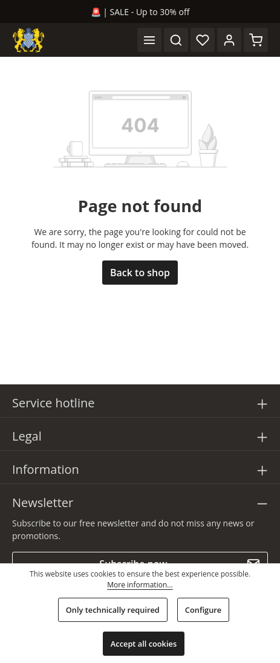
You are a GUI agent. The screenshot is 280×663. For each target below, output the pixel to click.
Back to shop (140, 272)
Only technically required (113, 609)
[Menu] (149, 40)
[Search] (176, 40)
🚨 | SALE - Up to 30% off (140, 12)
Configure (203, 609)
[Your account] (229, 40)
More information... (139, 585)
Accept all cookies (144, 643)
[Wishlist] (202, 40)
